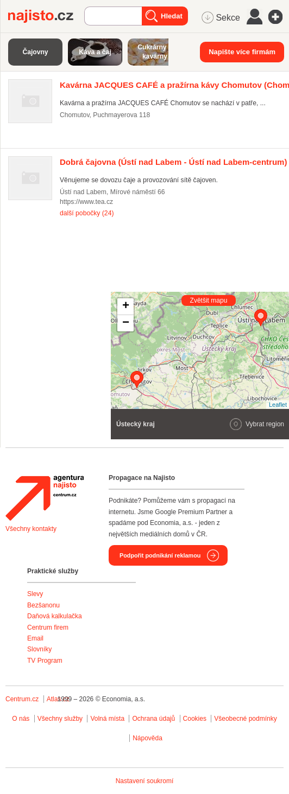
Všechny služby (61, 718)
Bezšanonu (43, 605)
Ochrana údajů (153, 718)
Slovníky (39, 649)
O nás (20, 718)
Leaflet (278, 404)
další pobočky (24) (87, 213)
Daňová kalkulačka (54, 616)
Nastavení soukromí (145, 781)
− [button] (125, 323)
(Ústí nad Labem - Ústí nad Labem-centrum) (173, 162)
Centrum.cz (22, 699)
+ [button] (125, 306)
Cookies (194, 718)
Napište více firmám (242, 52)
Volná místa (107, 718)
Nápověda (147, 738)
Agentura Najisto (44, 498)
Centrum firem (47, 627)
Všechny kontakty (30, 529)
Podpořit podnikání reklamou (160, 555)
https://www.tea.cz (86, 202)
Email (35, 638)
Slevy (35, 594)
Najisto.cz (46, 16)
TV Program (44, 660)
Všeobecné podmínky (245, 718)
